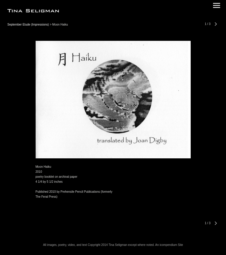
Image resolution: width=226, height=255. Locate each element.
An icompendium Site (169, 244)
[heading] (33, 11)
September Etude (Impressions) (28, 24)
